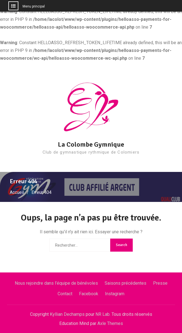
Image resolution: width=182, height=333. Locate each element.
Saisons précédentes (125, 283)
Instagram (114, 293)
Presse (160, 283)
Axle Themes (110, 323)
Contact (65, 293)
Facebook (88, 293)
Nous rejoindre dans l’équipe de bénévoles (56, 283)
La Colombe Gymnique (91, 144)
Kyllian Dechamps (67, 314)
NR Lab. (102, 314)
